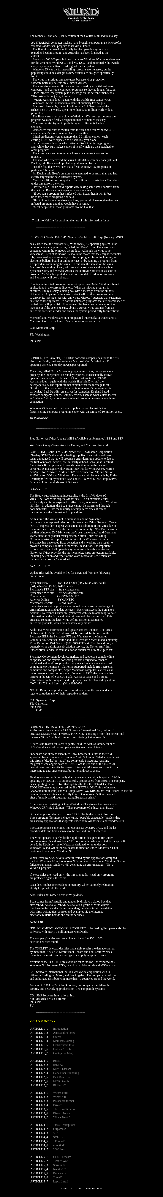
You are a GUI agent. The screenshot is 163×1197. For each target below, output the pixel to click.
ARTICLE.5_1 (39, 1156)
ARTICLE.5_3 (39, 1164)
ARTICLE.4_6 (39, 1144)
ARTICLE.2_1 (39, 1059)
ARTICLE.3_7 (39, 1116)
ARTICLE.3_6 (39, 1112)
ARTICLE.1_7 (39, 1052)
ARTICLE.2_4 (39, 1072)
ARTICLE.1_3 (39, 1036)
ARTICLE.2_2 (39, 1064)
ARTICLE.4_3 (39, 1132)
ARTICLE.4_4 (39, 1136)
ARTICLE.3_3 (39, 1100)
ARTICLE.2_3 (39, 1068)
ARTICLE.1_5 (39, 1044)
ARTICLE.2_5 (39, 1076)
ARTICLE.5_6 (39, 1176)
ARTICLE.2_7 (39, 1084)
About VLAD (68, 1187)
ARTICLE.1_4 (39, 1040)
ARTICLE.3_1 (39, 1092)
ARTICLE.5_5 (39, 1172)
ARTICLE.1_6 (39, 1048)
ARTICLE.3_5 (39, 1108)
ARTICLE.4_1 (39, 1124)
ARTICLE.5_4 (39, 1168)
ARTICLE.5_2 (39, 1160)
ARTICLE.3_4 (39, 1104)
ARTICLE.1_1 (39, 1027)
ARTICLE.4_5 (39, 1140)
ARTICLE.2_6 (39, 1080)
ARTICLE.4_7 (39, 1148)
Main (99, 1187)
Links (79, 1187)
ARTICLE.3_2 (39, 1096)
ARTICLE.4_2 (39, 1128)
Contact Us (89, 1187)
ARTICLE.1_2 (39, 1032)
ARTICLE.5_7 (39, 1180)
